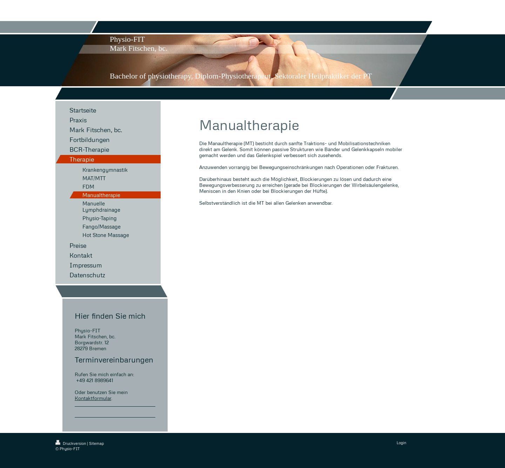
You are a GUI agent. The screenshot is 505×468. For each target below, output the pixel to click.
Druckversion (71, 443)
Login (401, 442)
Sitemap (96, 443)
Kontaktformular (93, 398)
